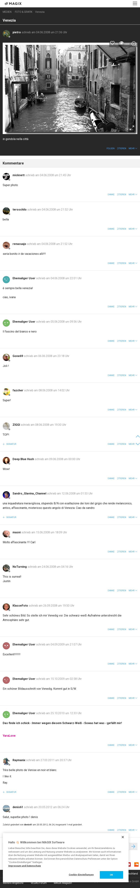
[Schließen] (123, 837)
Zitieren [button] (121, 148)
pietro (17, 32)
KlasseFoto (21, 605)
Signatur (11, 444)
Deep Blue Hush (24, 459)
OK (111, 874)
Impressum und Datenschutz (24, 865)
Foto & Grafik (23, 11)
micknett (19, 175)
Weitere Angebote (13, 883)
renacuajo (20, 244)
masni (17, 532)
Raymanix (19, 760)
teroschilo (20, 209)
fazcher (18, 390)
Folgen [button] (111, 148)
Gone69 (18, 356)
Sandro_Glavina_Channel (30, 493)
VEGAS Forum (39, 883)
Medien (7, 11)
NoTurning (20, 566)
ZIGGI (17, 424)
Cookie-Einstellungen (81, 874)
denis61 (18, 807)
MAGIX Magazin (63, 883)
